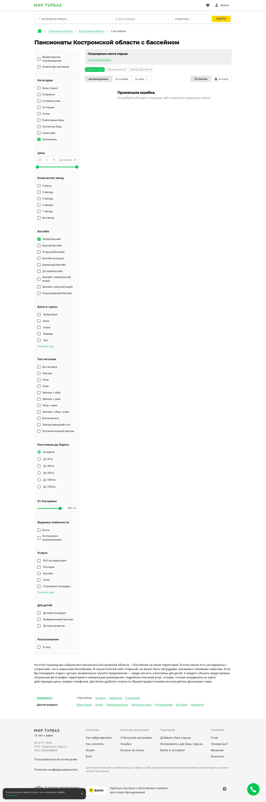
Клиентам (92, 730)
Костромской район (99, 59)
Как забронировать (99, 737)
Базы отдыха (84, 704)
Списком (200, 79)
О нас (214, 737)
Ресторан (49, 567)
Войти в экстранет (172, 750)
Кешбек (126, 744)
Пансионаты (44, 698)
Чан (46, 340)
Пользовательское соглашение (55, 759)
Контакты (217, 756)
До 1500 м (49, 486)
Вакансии (217, 750)
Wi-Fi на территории (55, 560)
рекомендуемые (98, 79)
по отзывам (122, 79)
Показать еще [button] (45, 346)
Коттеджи (181, 704)
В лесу (47, 647)
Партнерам (167, 730)
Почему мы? (219, 744)
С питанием (133, 698)
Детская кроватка (54, 625)
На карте (221, 79)
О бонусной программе (136, 737)
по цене (141, 79)
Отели (99, 704)
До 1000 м (49, 479)
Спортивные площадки (57, 586)
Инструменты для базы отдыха (181, 744)
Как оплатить (95, 744)
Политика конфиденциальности (56, 769)
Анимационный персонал (58, 619)
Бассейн (48, 573)
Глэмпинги (197, 704)
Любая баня (51, 314)
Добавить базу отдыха (175, 737)
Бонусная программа (135, 730)
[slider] (37, 167)
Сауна (47, 327)
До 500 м (48, 472)
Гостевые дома (163, 704)
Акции (90, 750)
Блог (89, 756)
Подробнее (12, 795)
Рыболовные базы (117, 704)
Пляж (47, 579)
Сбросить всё (94, 69)
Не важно (49, 452)
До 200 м (48, 466)
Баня (46, 321)
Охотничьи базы (141, 704)
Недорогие (115, 698)
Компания (217, 730)
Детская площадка (55, 613)
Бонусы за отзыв (132, 750)
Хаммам (48, 333)
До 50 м (48, 459)
